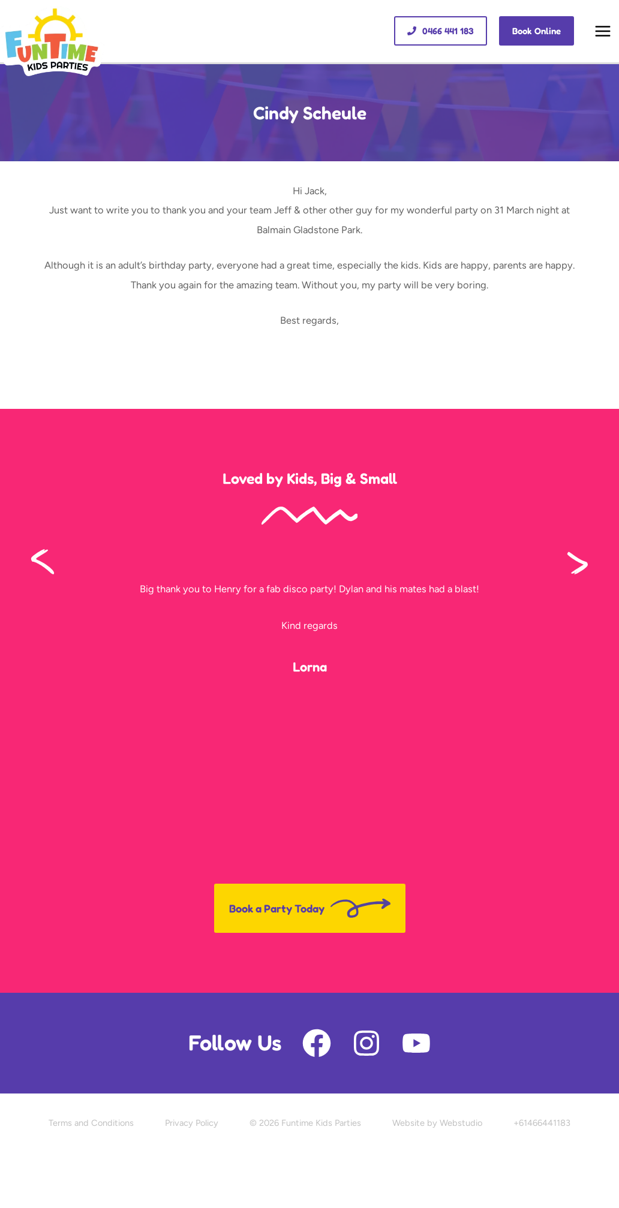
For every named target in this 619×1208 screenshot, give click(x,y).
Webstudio (461, 1122)
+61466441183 (541, 1122)
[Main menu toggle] (602, 31)
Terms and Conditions (91, 1122)
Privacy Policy (191, 1122)
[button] (440, 31)
